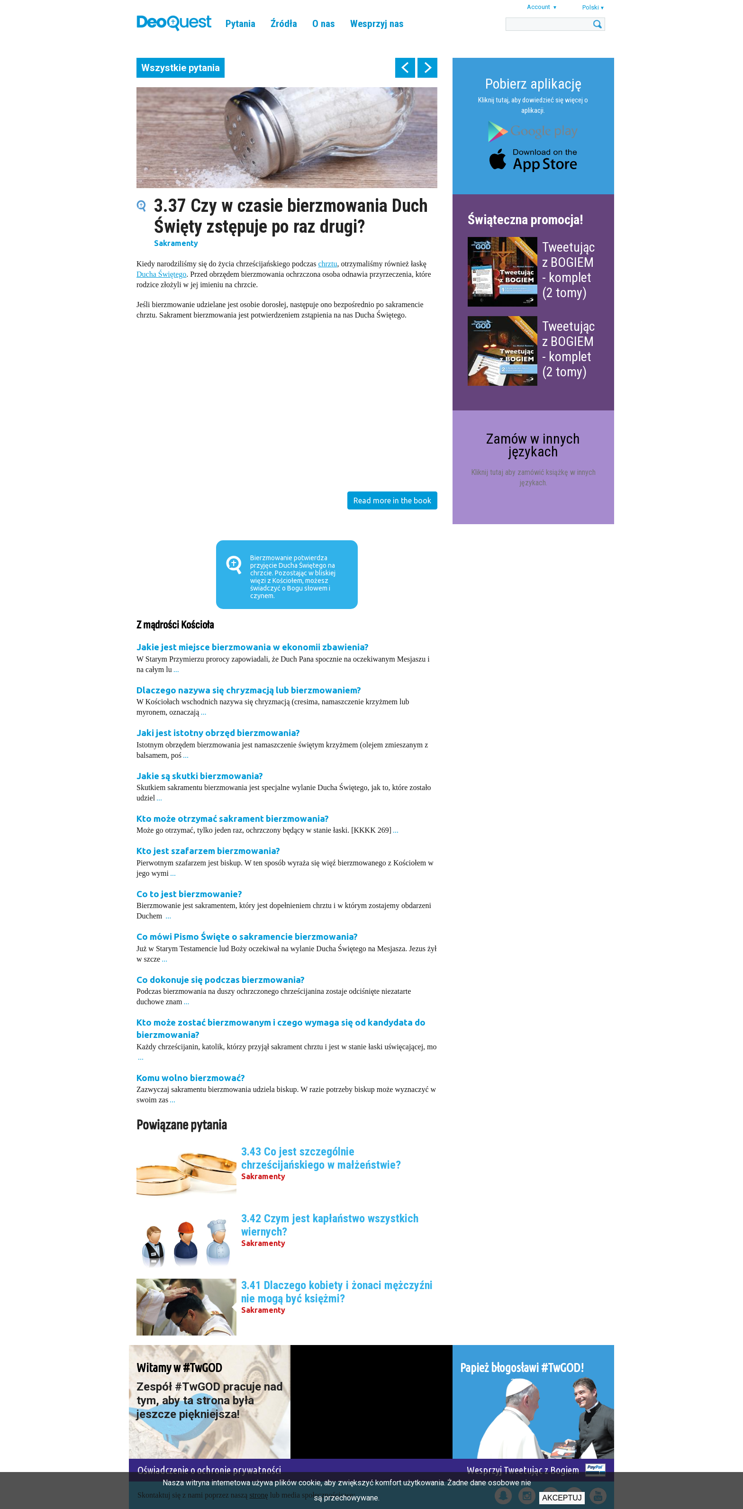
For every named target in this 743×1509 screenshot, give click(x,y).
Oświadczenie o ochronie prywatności (209, 1470)
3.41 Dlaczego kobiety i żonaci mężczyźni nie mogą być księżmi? (337, 1292)
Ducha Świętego (161, 274)
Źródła (284, 23)
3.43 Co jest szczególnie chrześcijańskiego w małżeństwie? (321, 1158)
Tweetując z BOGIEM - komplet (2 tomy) (568, 269)
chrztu (327, 264)
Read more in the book (392, 500)
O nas (323, 23)
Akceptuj (562, 1498)
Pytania (240, 23)
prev (405, 68)
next (427, 68)
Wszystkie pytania (180, 67)
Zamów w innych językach (533, 444)
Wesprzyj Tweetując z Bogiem (523, 1470)
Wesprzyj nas (377, 23)
